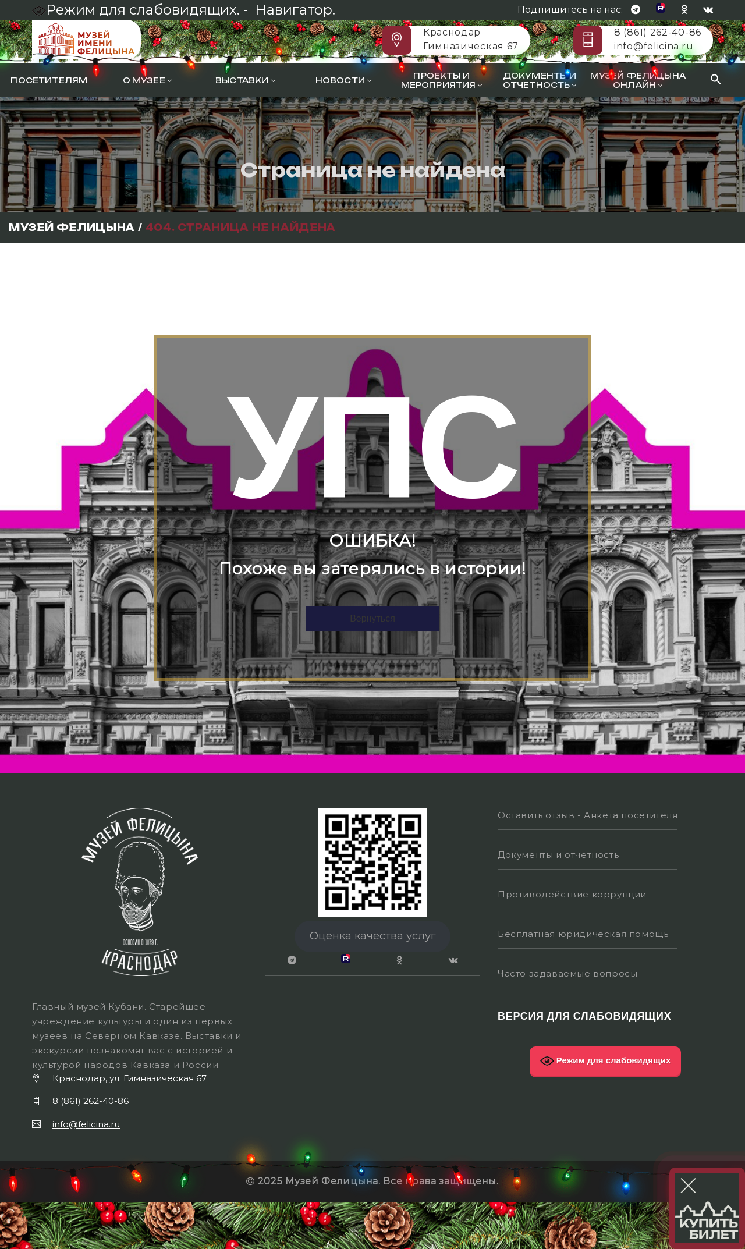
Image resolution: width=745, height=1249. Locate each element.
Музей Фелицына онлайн (638, 80)
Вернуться (372, 618)
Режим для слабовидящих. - (141, 9)
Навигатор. (295, 9)
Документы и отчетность (540, 80)
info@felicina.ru (653, 46)
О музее (147, 80)
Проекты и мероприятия (442, 80)
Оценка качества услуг (373, 935)
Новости (343, 80)
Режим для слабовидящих (605, 1061)
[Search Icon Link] (716, 80)
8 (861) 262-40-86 (657, 32)
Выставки (245, 80)
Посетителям (48, 80)
